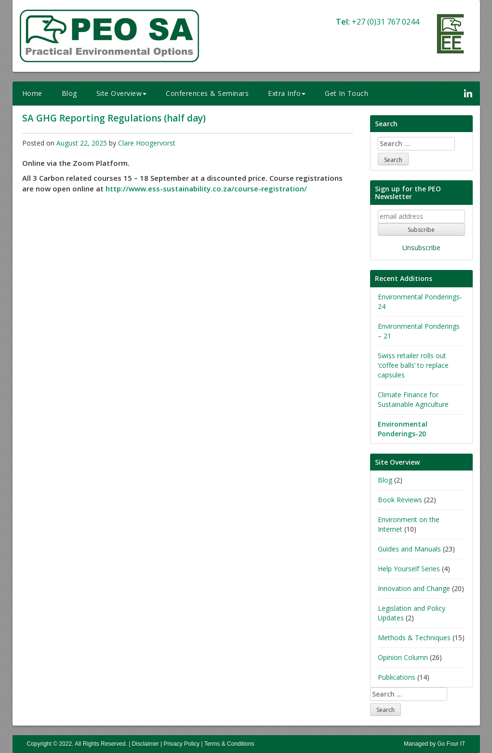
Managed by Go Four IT (434, 743)
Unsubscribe (421, 247)
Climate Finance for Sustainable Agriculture (413, 399)
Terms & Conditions (229, 743)
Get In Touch (346, 93)
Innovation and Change (414, 588)
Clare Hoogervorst (146, 143)
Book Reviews (400, 499)
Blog (69, 93)
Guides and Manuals (409, 548)
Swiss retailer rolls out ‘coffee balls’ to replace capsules (413, 365)
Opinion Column (403, 657)
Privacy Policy (181, 743)
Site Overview (121, 93)
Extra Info (287, 93)
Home (32, 93)
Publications (396, 677)
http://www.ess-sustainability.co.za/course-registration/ (206, 188)
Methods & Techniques (414, 637)
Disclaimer (145, 743)
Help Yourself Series (409, 568)
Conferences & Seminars (207, 93)
